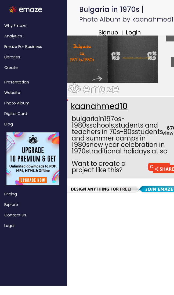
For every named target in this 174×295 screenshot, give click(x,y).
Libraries (12, 57)
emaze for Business (23, 46)
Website (12, 92)
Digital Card (15, 113)
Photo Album (17, 103)
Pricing (10, 194)
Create (11, 67)
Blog (8, 124)
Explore (11, 204)
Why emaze (15, 25)
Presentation (16, 82)
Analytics (13, 36)
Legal (9, 225)
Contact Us (15, 215)
